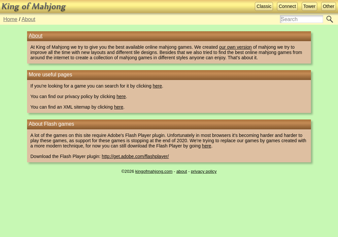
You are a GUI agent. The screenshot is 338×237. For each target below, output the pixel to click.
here (157, 86)
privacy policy (204, 171)
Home (10, 19)
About (28, 19)
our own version (235, 47)
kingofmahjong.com (154, 171)
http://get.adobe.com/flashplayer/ (135, 156)
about (181, 171)
